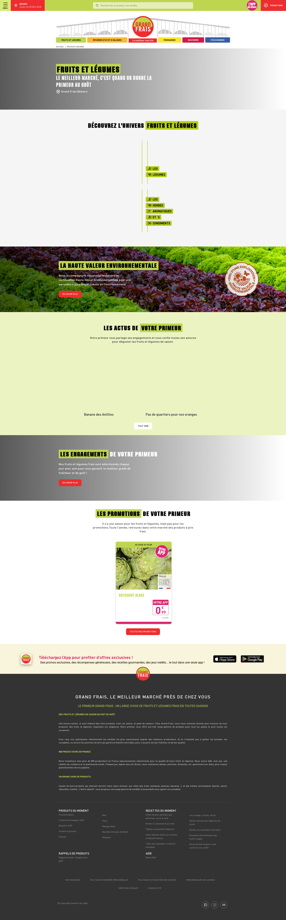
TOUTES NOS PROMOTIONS (143, 631)
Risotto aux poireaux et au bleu (205, 829)
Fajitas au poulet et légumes (160, 829)
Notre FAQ (151, 857)
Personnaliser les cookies (200, 879)
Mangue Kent (108, 826)
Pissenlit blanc (66, 814)
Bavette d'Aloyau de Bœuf (115, 831)
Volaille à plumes (67, 831)
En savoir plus (70, 294)
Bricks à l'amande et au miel (160, 823)
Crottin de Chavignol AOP (71, 820)
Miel (104, 815)
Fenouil (62, 836)
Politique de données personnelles (109, 879)
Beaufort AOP (65, 825)
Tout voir (143, 426)
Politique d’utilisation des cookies (157, 879)
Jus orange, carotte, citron (202, 815)
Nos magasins (72, 879)
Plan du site (154, 888)
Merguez (106, 837)
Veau (104, 820)
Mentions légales (128, 888)
